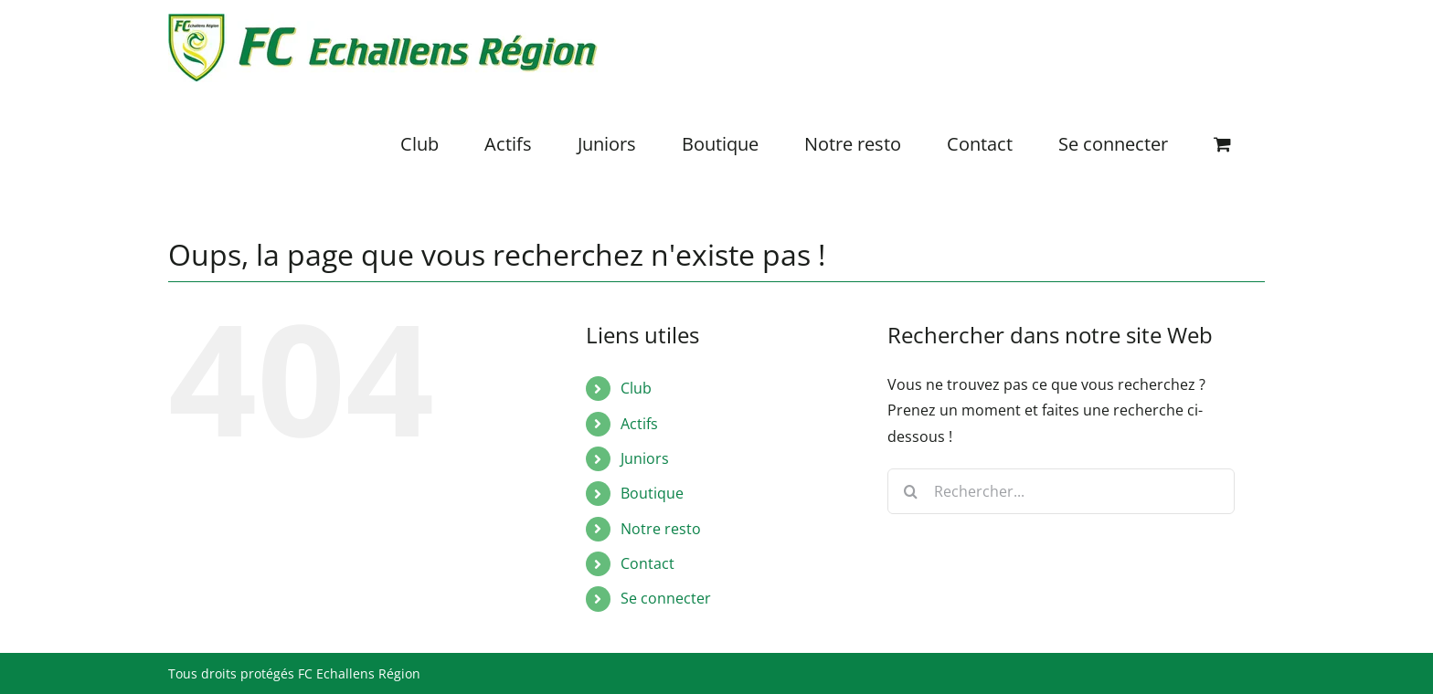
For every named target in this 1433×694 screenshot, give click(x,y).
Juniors (645, 458)
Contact (647, 563)
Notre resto (661, 529)
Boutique (652, 493)
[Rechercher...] (1061, 491)
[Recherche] (910, 491)
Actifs (639, 424)
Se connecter (666, 598)
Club (636, 388)
